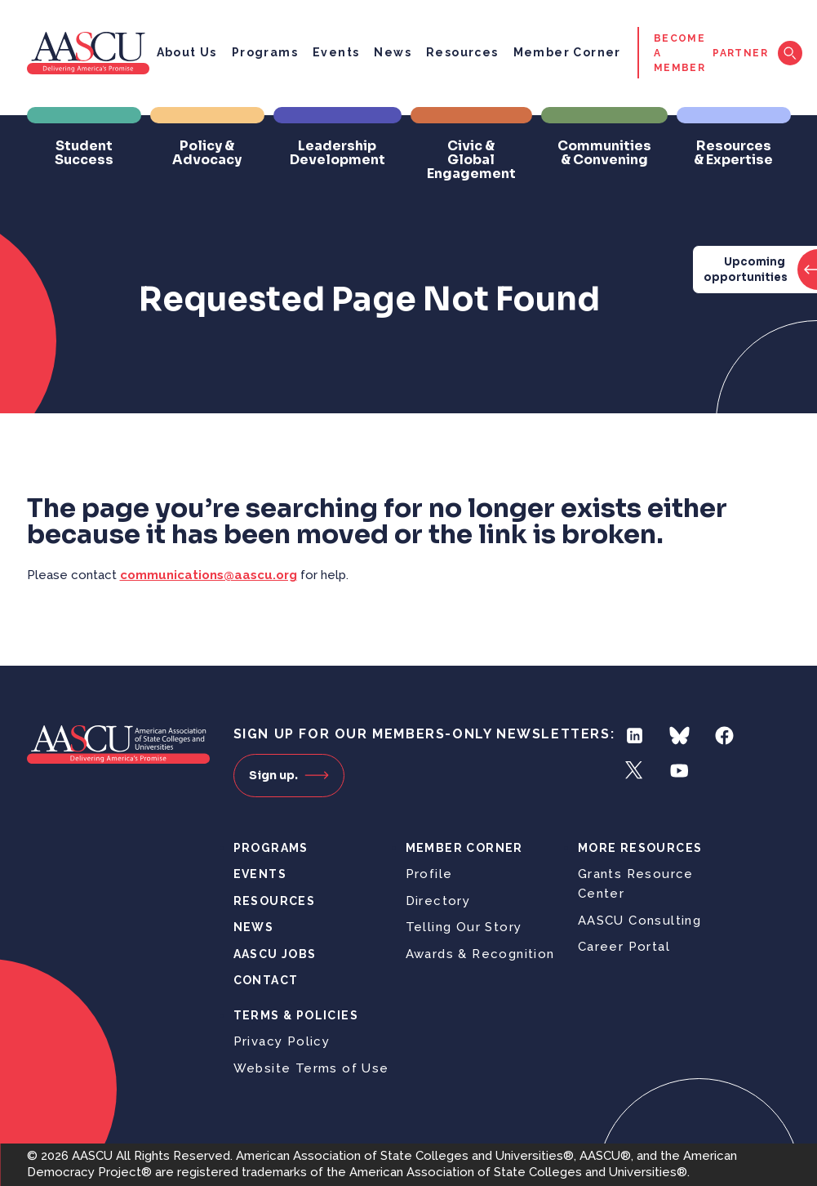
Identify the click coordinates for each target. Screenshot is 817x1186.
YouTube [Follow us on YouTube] (679, 770)
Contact (266, 980)
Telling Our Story (464, 927)
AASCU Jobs (275, 954)
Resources (462, 52)
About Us (187, 52)
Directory (438, 901)
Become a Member (679, 53)
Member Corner (567, 52)
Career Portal (624, 946)
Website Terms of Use (311, 1068)
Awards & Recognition (480, 954)
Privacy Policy (282, 1041)
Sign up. (289, 775)
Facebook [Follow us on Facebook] (724, 735)
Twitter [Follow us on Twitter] (634, 770)
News (392, 52)
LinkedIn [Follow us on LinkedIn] (634, 735)
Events (336, 52)
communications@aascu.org (208, 575)
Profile (429, 874)
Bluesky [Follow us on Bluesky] (679, 735)
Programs (265, 52)
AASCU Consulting (639, 920)
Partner (740, 53)
